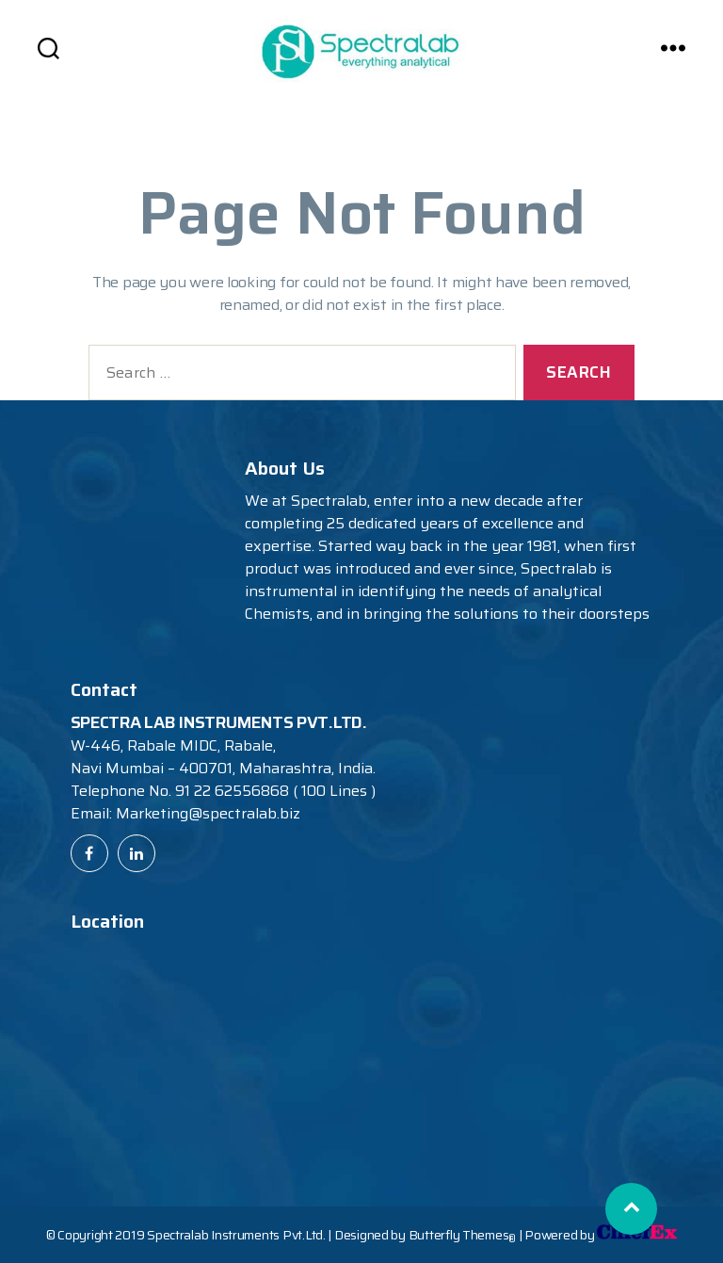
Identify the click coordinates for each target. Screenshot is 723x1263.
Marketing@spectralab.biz (208, 813)
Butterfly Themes (462, 1234)
